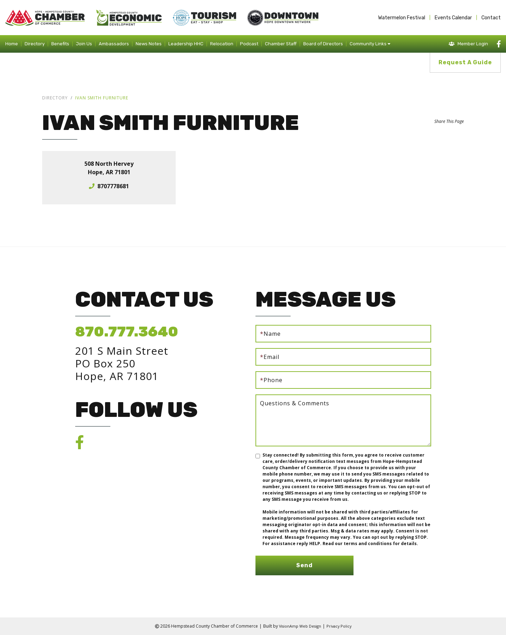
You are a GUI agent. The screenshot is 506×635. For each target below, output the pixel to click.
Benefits (60, 43)
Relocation (221, 43)
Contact (491, 18)
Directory (35, 43)
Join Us (84, 43)
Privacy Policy (340, 626)
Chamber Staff (281, 43)
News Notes (149, 43)
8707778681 (113, 186)
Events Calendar (453, 18)
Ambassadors (114, 43)
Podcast (249, 43)
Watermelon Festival (401, 18)
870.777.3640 (126, 331)
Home (11, 43)
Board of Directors (323, 43)
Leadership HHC (185, 43)
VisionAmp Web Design (299, 626)
